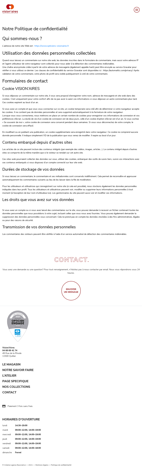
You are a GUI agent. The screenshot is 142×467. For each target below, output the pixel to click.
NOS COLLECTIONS (16, 387)
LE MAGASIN (11, 364)
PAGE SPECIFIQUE (15, 381)
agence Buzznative (18, 465)
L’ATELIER (9, 376)
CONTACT (9, 392)
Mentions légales (41, 465)
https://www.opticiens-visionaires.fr (51, 45)
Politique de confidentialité (61, 465)
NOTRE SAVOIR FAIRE (18, 370)
